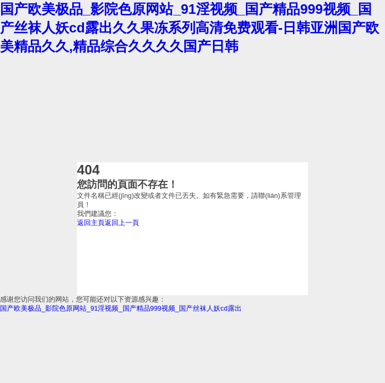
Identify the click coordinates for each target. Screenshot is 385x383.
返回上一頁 (122, 223)
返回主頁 (91, 223)
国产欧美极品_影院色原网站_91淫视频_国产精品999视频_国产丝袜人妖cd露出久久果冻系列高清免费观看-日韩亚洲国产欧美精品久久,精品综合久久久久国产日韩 (189, 28)
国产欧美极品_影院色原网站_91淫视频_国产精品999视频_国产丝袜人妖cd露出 (121, 308)
